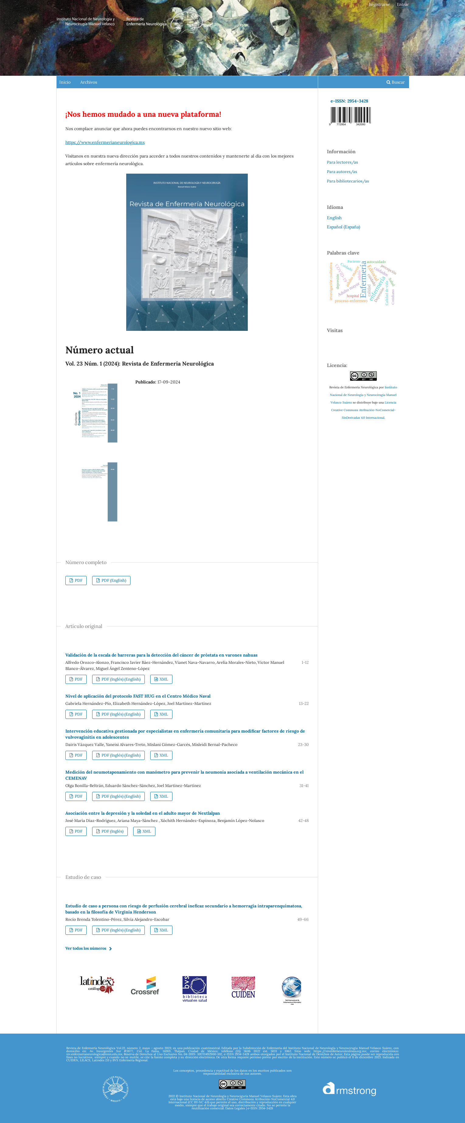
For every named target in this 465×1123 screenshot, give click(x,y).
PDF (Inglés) (112, 831)
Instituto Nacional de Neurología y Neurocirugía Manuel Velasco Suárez (363, 394)
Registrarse (379, 4)
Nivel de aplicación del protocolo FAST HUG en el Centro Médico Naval (137, 696)
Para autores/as (342, 171)
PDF (78, 580)
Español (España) (343, 227)
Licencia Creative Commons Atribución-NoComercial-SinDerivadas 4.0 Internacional (363, 410)
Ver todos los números (85, 948)
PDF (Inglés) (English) (121, 679)
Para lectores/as (342, 162)
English (334, 217)
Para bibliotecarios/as (348, 181)
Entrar (403, 4)
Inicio (65, 82)
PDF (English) (113, 580)
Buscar (396, 82)
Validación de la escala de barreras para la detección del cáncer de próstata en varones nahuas (161, 655)
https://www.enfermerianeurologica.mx (105, 142)
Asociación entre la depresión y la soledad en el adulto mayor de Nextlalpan (142, 813)
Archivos (88, 82)
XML (163, 679)
